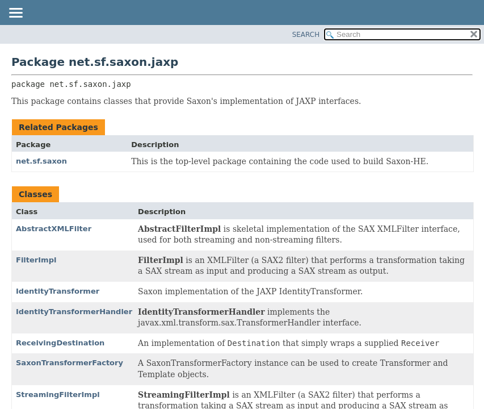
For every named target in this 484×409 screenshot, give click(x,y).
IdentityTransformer (57, 291)
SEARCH (306, 35)
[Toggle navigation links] (15, 14)
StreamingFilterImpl (58, 394)
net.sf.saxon (41, 161)
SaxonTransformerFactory (69, 362)
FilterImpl (36, 260)
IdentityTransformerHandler (74, 311)
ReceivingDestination (60, 343)
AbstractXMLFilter (53, 228)
